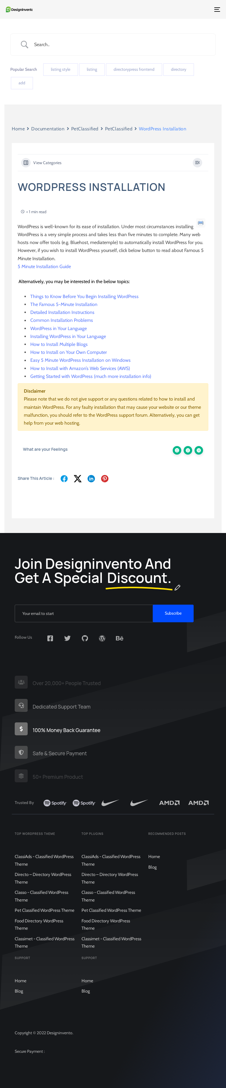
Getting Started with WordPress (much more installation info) (90, 376)
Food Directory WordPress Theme (39, 933)
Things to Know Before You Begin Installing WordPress (84, 296)
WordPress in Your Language (58, 328)
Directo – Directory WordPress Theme (43, 886)
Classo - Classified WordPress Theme (41, 904)
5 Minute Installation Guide (44, 266)
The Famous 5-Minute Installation (63, 304)
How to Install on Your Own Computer (68, 352)
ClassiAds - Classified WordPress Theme (44, 868)
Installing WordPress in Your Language (68, 336)
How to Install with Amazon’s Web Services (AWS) (80, 368)
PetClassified (85, 129)
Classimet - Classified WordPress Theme (44, 951)
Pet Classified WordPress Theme (44, 918)
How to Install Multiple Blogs (59, 344)
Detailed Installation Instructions (62, 312)
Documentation (47, 129)
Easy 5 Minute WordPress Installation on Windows (80, 360)
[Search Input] (120, 44)
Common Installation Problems (61, 320)
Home (18, 129)
